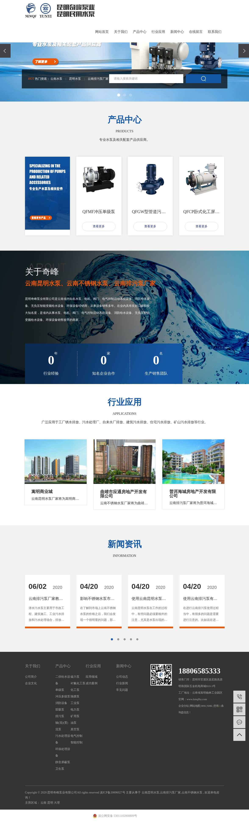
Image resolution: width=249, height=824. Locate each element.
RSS (203, 706)
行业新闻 (122, 683)
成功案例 (91, 683)
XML (209, 706)
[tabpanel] (47, 602)
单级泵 (59, 690)
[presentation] (5, 51)
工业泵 (75, 703)
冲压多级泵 (62, 696)
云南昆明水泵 (150, 793)
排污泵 (59, 716)
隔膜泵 (75, 696)
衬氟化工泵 (78, 683)
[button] (118, 95)
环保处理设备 (62, 753)
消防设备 (61, 703)
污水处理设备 (62, 739)
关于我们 (121, 32)
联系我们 (214, 32)
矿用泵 (75, 716)
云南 (43, 803)
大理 (57, 803)
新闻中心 (177, 32)
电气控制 (76, 736)
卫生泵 (59, 769)
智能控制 (76, 742)
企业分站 (183, 706)
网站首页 (102, 32)
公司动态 (122, 677)
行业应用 (158, 32)
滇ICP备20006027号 (112, 793)
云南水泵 (56, 78)
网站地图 (195, 706)
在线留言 (196, 32)
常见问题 (122, 690)
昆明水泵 (75, 78)
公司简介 (31, 677)
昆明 (50, 803)
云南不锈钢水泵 (192, 793)
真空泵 (75, 729)
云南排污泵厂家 (98, 78)
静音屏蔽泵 (62, 762)
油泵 (74, 723)
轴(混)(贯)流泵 (61, 726)
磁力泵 (75, 677)
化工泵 (75, 690)
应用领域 (91, 677)
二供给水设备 (62, 680)
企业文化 (31, 683)
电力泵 (75, 710)
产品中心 (139, 32)
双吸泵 (59, 710)
